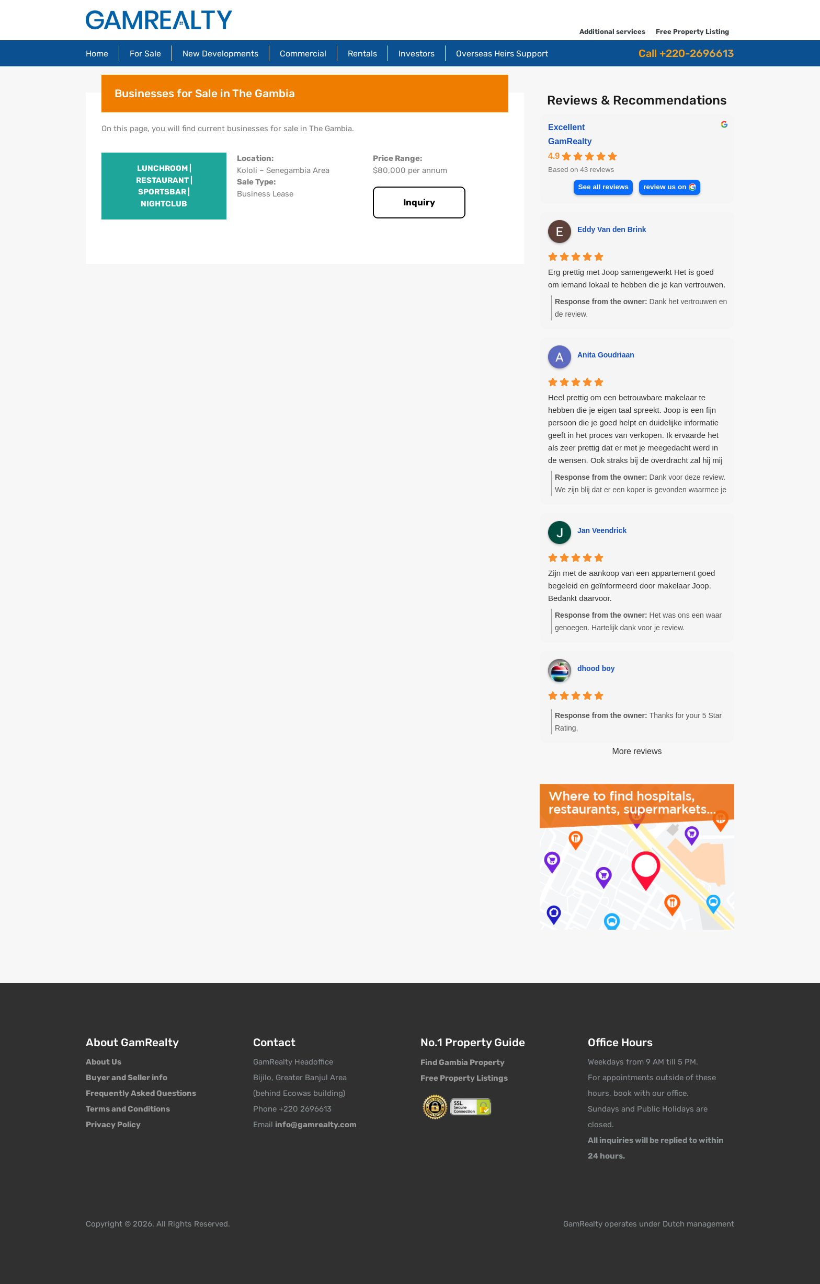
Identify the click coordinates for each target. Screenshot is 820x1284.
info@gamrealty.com (316, 1124)
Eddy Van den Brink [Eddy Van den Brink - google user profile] (611, 229)
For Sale (145, 54)
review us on (664, 187)
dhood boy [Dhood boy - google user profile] (596, 668)
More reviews (637, 751)
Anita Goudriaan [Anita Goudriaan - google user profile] (605, 355)
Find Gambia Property (462, 1062)
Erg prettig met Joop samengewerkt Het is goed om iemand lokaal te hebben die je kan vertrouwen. (636, 278)
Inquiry (419, 202)
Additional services (612, 32)
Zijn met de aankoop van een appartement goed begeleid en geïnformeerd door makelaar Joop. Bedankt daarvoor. (631, 586)
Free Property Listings (464, 1078)
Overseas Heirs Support (502, 54)
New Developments (220, 54)
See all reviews (603, 187)
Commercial (303, 54)
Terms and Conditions (128, 1109)
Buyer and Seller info (126, 1077)
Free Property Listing (692, 32)
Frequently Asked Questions (141, 1093)
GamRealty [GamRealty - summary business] (570, 141)
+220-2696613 (696, 53)
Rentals (362, 54)
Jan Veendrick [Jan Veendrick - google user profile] (602, 530)
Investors (416, 54)
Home (97, 54)
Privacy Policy (113, 1124)
